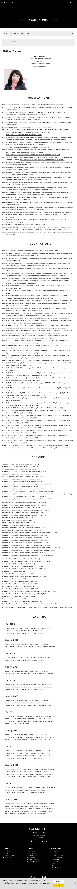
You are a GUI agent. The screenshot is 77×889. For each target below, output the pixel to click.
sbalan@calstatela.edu (39, 66)
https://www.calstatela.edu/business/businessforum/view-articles (24, 134)
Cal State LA (8, 2)
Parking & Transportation (34, 859)
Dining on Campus (33, 855)
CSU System (55, 861)
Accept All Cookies (58, 885)
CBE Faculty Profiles (38, 19)
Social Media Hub (9, 855)
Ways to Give (8, 857)
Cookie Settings (56, 859)
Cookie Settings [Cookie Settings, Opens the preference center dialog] (58, 881)
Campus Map (31, 851)
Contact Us (7, 851)
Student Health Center (34, 861)
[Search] (71, 2)
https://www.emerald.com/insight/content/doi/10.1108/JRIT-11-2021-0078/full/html (28, 147)
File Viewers (31, 857)
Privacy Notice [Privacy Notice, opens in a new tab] (46, 883)
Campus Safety (32, 853)
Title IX (53, 865)
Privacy (54, 863)
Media (6, 853)
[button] (73, 2)
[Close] (75, 883)
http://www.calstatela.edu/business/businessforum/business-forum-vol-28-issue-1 (42, 159)
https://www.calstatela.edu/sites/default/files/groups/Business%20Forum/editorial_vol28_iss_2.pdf (33, 154)
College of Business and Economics (18, 33)
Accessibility (55, 851)
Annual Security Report (58, 855)
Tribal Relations (56, 867)
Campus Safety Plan (57, 857)
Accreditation (55, 853)
